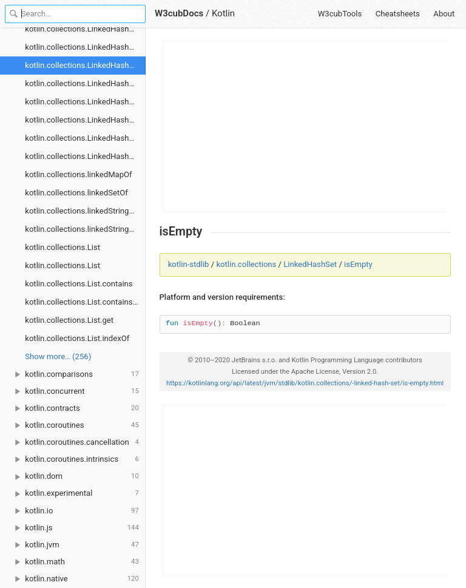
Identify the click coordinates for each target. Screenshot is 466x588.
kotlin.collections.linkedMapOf (78, 174)
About (443, 13)
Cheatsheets (398, 13)
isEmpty (358, 264)
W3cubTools (340, 13)
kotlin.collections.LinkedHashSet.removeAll (85, 119)
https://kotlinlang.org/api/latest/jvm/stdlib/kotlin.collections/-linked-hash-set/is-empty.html (305, 383)
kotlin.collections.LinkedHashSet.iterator (85, 83)
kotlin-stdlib (188, 264)
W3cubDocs (179, 13)
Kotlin (223, 13)
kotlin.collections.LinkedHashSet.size (85, 156)
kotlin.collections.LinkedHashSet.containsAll (85, 47)
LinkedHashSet (310, 264)
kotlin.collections (246, 264)
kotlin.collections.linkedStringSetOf (85, 229)
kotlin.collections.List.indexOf (77, 338)
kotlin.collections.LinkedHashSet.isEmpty (85, 65)
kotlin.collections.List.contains (78, 283)
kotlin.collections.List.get (69, 320)
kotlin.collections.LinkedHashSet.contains (85, 28)
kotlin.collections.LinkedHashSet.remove (85, 101)
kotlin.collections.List (62, 247)
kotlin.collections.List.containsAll (83, 301)
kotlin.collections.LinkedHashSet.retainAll (85, 138)
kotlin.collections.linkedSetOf (76, 192)
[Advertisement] (305, 126)
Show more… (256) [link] (58, 356)
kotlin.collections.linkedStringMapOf (85, 210)
